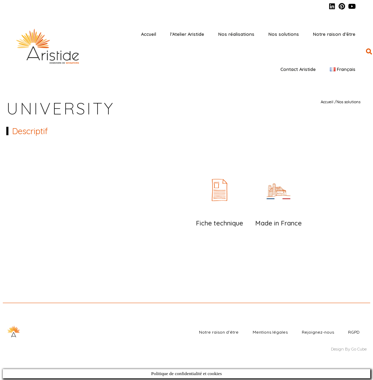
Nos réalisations (236, 34)
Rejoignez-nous (318, 332)
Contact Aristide (298, 69)
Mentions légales (270, 332)
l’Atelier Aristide (187, 34)
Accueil (148, 34)
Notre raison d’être (334, 34)
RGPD (354, 332)
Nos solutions (283, 34)
